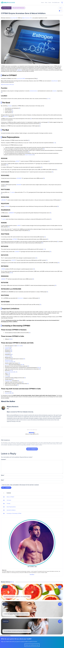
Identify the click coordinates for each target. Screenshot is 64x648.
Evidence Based (14, 7)
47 (28, 366)
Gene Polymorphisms (11, 506)
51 (18, 380)
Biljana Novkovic (13, 407)
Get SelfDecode (55, 2)
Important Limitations (11, 510)
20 (8, 226)
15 (52, 172)
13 (7, 165)
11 (28, 140)
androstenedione (33, 91)
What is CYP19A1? (10, 496)
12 (55, 142)
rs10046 (17, 161)
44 (19, 363)
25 (50, 251)
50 (14, 372)
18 (57, 206)
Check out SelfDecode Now (32, 645)
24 (44, 249)
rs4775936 (14, 239)
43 (14, 361)
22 (44, 237)
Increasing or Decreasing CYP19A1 (14, 513)
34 (21, 345)
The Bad (8, 503)
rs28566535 (11, 212)
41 (11, 360)
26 (36, 258)
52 (27, 383)
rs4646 (18, 225)
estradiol (54, 91)
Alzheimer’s (5, 116)
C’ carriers (12, 192)
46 (23, 364)
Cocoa (6, 376)
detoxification (55, 81)
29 (55, 285)
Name (2, 475)
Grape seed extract (9, 372)
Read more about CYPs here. (7, 84)
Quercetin (7, 393)
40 (24, 358)
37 (9, 353)
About (49, 2)
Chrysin (7, 353)
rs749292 (3, 269)
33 (13, 345)
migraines (19, 70)
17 (5, 186)
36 (10, 348)
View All (12, 582)
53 (17, 385)
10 (13, 116)
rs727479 (13, 260)
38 (11, 354)
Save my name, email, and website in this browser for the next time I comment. (20, 485)
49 (39, 367)
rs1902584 (18, 184)
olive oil (19, 345)
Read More (32, 574)
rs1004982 (18, 178)
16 (43, 178)
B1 (9, 339)
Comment (3, 459)
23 (42, 243)
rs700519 (17, 251)
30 (40, 304)
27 (46, 260)
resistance (30, 154)
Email (2, 480)
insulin (26, 154)
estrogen (10, 105)
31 (29, 332)
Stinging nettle (8, 380)
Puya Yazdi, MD (14, 17)
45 (21, 364)
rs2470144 (6, 206)
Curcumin (7, 347)
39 (10, 356)
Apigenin (7, 348)
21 (29, 230)
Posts (46, 2)
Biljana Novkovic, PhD (27, 17)
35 (10, 347)
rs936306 (3, 279)
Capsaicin (7, 356)
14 (41, 167)
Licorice (7, 364)
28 (58, 262)
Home (42, 2)
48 (38, 367)
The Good (9, 500)
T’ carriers (3, 219)
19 (50, 219)
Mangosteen (8, 360)
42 (12, 361)
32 (11, 339)
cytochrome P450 (21, 78)
